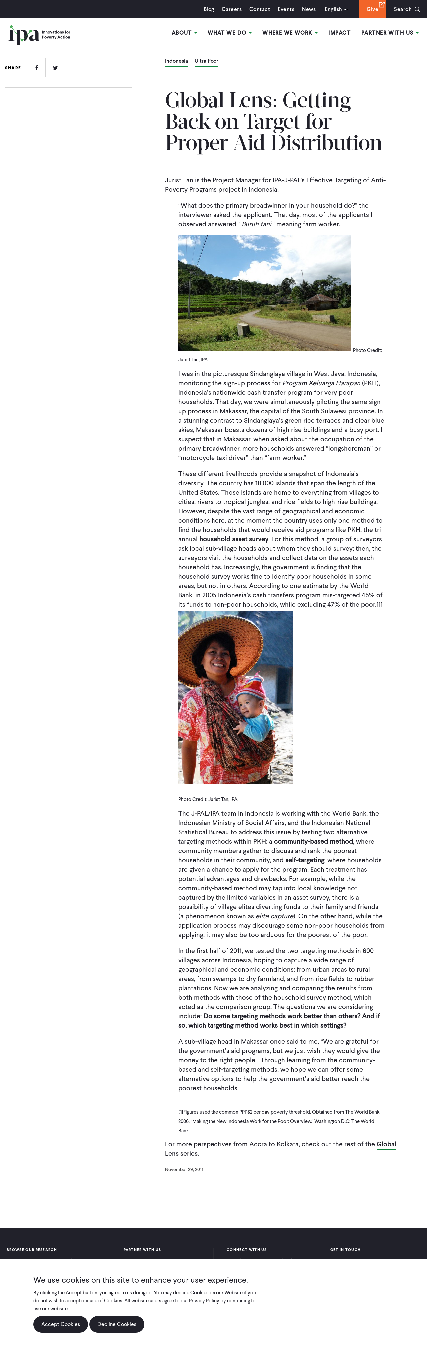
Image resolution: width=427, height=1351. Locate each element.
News (309, 9)
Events (286, 9)
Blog (209, 9)
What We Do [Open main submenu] (230, 32)
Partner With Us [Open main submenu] (390, 32)
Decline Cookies (116, 1324)
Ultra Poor (206, 61)
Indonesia (176, 61)
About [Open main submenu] (184, 32)
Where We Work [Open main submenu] (290, 32)
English (333, 9)
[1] (379, 604)
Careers (232, 9)
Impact (339, 32)
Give (372, 9)
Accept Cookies (60, 1324)
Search (403, 9)
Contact (259, 9)
